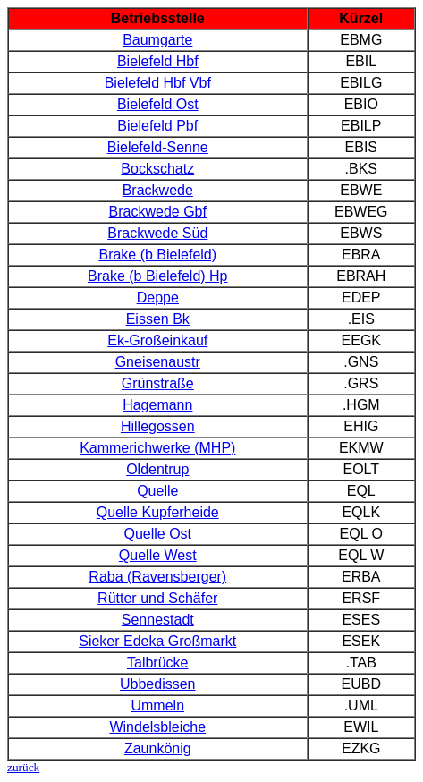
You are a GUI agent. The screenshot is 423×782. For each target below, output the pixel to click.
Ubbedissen (158, 684)
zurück (23, 767)
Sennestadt (158, 619)
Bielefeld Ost (158, 104)
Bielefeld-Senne (157, 147)
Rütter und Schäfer (157, 598)
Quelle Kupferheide (158, 512)
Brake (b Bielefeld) (157, 254)
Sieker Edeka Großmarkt (157, 641)
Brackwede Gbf (158, 211)
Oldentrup (157, 469)
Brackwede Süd (157, 233)
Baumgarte (157, 39)
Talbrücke (157, 662)
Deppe (158, 297)
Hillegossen (158, 426)
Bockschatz (157, 168)
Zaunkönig (157, 748)
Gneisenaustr (157, 362)
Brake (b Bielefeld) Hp (158, 276)
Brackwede (158, 190)
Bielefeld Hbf (158, 61)
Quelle (157, 490)
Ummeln (157, 705)
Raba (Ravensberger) (157, 576)
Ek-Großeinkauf (157, 340)
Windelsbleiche (157, 727)
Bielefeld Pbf (157, 125)
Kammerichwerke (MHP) (157, 447)
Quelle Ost (157, 533)
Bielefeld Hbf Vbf (158, 82)
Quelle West (158, 555)
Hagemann (157, 404)
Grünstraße (158, 383)
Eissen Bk (158, 319)
